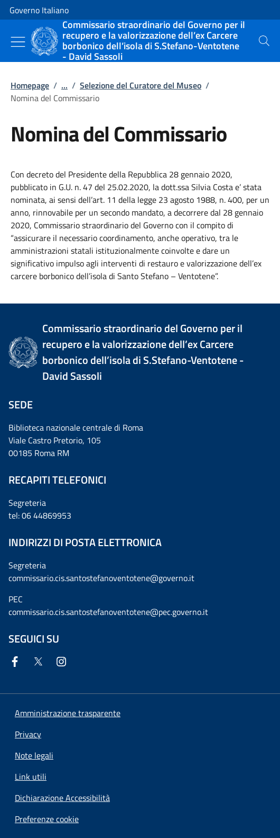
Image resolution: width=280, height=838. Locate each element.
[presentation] (264, 40)
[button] (47, 819)
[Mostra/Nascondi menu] (18, 41)
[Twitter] (40, 661)
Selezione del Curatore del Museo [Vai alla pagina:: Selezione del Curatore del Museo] (140, 85)
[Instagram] (63, 661)
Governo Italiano (39, 10)
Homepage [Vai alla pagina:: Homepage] (30, 85)
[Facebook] (16, 661)
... (64, 85)
